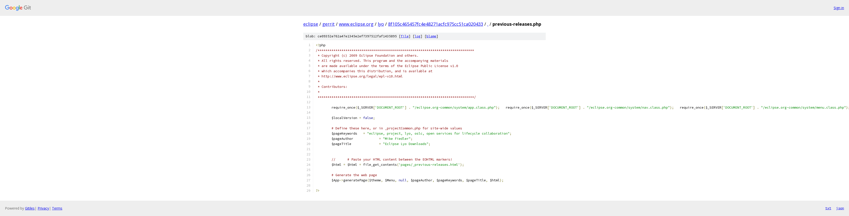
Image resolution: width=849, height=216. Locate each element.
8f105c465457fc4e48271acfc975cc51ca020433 (435, 24)
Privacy (43, 208)
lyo (381, 24)
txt (828, 208)
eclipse (310, 24)
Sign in (839, 7)
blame (431, 36)
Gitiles (30, 208)
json (840, 208)
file (405, 36)
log (418, 36)
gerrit (328, 24)
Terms (57, 208)
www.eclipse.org (356, 24)
